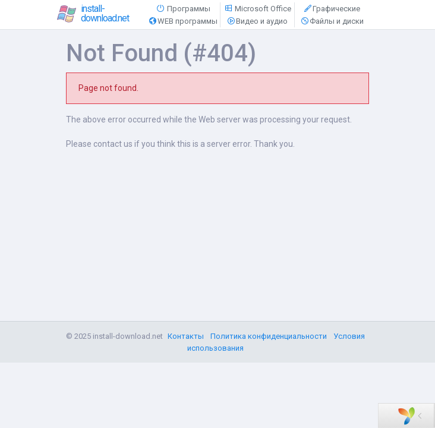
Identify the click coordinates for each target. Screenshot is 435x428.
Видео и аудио (257, 21)
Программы (183, 8)
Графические (331, 8)
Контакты (186, 336)
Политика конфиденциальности (268, 336)
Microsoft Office (257, 8)
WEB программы (183, 21)
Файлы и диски (332, 21)
